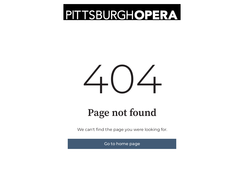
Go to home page (122, 143)
